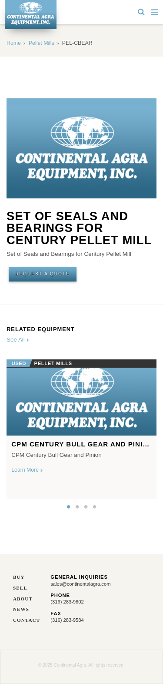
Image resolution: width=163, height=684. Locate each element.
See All (18, 339)
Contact (25, 620)
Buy (19, 577)
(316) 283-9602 (67, 601)
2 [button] (77, 507)
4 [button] (94, 507)
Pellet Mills (41, 43)
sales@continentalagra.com (80, 584)
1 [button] (68, 507)
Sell (20, 588)
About (23, 599)
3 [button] (86, 507)
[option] (81, 427)
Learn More (26, 470)
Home (14, 43)
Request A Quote (42, 274)
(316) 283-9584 (67, 620)
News (21, 609)
